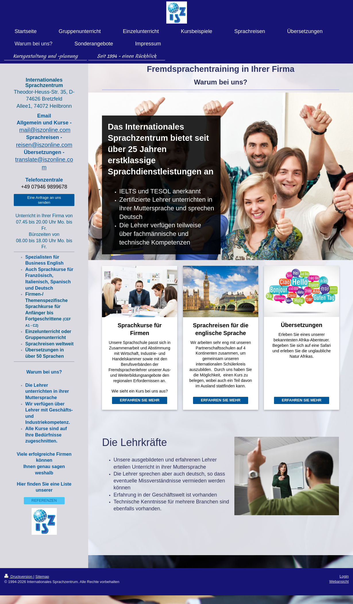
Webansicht (339, 581)
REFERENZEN (44, 500)
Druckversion (18, 576)
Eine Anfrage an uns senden (44, 200)
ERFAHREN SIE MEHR (139, 400)
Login (344, 576)
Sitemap (42, 576)
